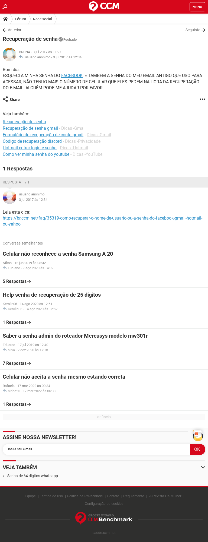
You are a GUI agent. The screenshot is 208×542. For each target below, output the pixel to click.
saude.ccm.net (104, 533)
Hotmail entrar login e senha (30, 147)
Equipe (30, 496)
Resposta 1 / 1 (16, 182)
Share (14, 99)
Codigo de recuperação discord (32, 141)
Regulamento (133, 496)
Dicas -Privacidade (82, 141)
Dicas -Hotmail (74, 147)
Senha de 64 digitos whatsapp (32, 476)
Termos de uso (51, 496)
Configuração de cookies (103, 504)
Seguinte (193, 30)
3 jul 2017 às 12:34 (67, 57)
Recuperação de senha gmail (30, 128)
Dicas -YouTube (87, 154)
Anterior (14, 30)
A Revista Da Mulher (165, 496)
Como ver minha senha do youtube (36, 154)
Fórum (20, 19)
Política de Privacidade (85, 496)
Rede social (42, 19)
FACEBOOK (72, 75)
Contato (113, 496)
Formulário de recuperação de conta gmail (43, 134)
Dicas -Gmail (73, 128)
